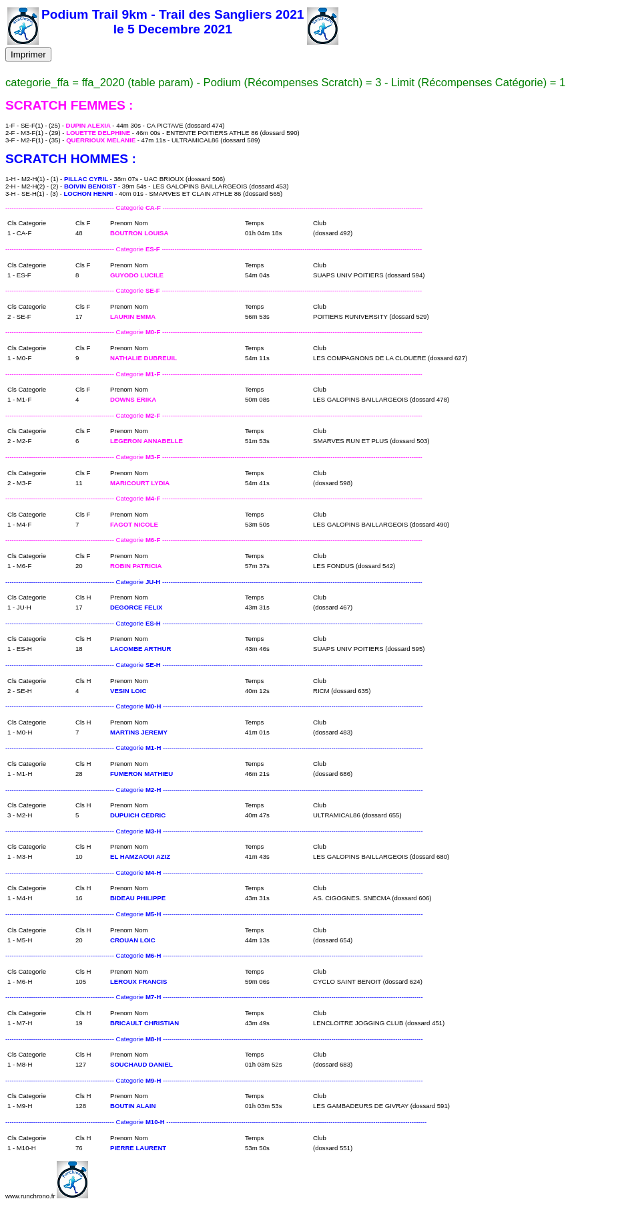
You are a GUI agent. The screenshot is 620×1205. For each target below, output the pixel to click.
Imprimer (28, 54)
